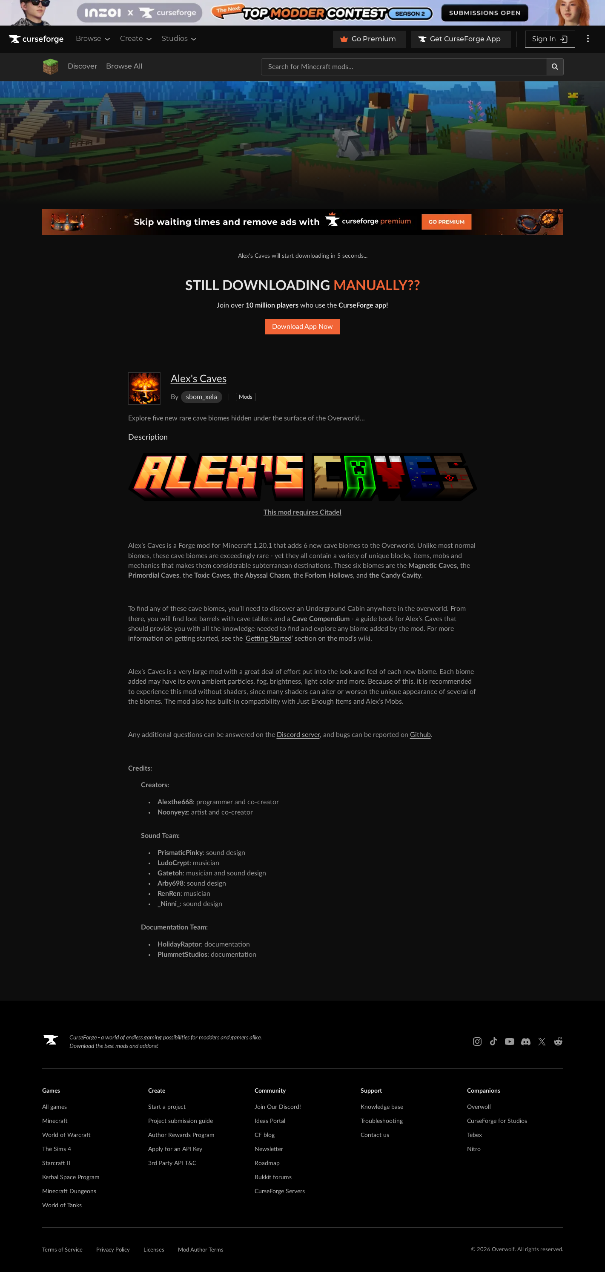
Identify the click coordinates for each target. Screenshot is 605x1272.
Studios (180, 39)
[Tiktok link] (493, 1041)
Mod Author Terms (201, 1250)
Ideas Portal (270, 1121)
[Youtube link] (510, 1041)
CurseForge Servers (280, 1191)
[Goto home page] (37, 39)
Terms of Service (62, 1250)
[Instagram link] (477, 1041)
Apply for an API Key (175, 1149)
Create (136, 39)
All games (54, 1107)
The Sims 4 (56, 1149)
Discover (82, 66)
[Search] (555, 66)
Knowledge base (382, 1107)
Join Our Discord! (278, 1107)
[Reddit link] (558, 1041)
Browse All (124, 66)
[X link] (542, 1041)
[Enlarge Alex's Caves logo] (144, 388)
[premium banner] (302, 222)
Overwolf (479, 1107)
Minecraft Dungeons (69, 1191)
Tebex (474, 1135)
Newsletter (269, 1149)
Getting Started (269, 638)
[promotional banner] (302, 13)
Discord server (298, 734)
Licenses (153, 1250)
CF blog (265, 1135)
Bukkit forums (273, 1177)
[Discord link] (526, 1041)
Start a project (167, 1107)
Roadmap (267, 1163)
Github (420, 734)
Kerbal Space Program (71, 1177)
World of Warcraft (66, 1135)
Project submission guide (180, 1121)
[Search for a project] (404, 67)
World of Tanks (62, 1206)
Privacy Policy (113, 1250)
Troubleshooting (382, 1121)
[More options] (587, 39)
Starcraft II (56, 1163)
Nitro (474, 1149)
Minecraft (55, 1121)
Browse (94, 39)
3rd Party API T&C (172, 1163)
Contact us (375, 1135)
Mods (245, 397)
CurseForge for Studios (497, 1121)
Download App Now (302, 326)
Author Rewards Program (181, 1135)
